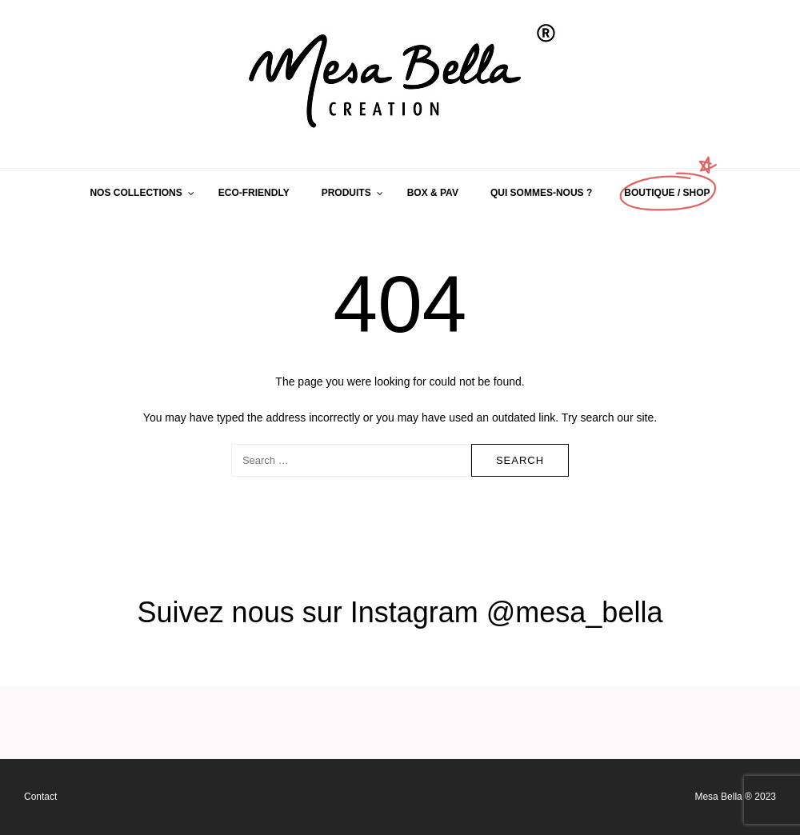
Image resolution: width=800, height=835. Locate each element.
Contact (40, 796)
